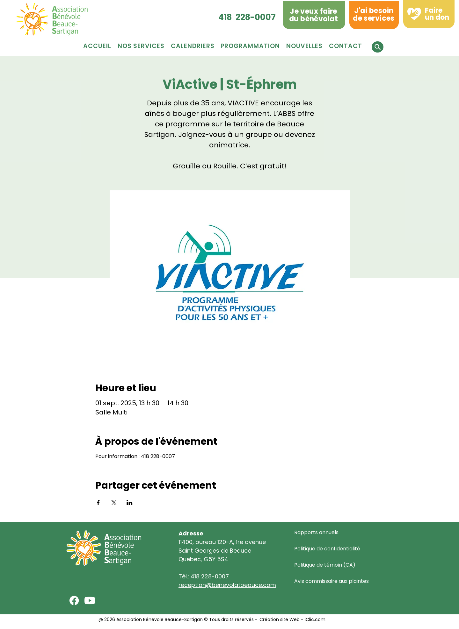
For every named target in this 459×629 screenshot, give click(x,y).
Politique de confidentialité (327, 548)
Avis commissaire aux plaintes (331, 581)
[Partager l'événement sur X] (114, 502)
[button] (250, 46)
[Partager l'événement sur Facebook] (98, 502)
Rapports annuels (316, 532)
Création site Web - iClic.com (291, 619)
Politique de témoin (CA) (324, 565)
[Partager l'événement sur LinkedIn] (130, 502)
